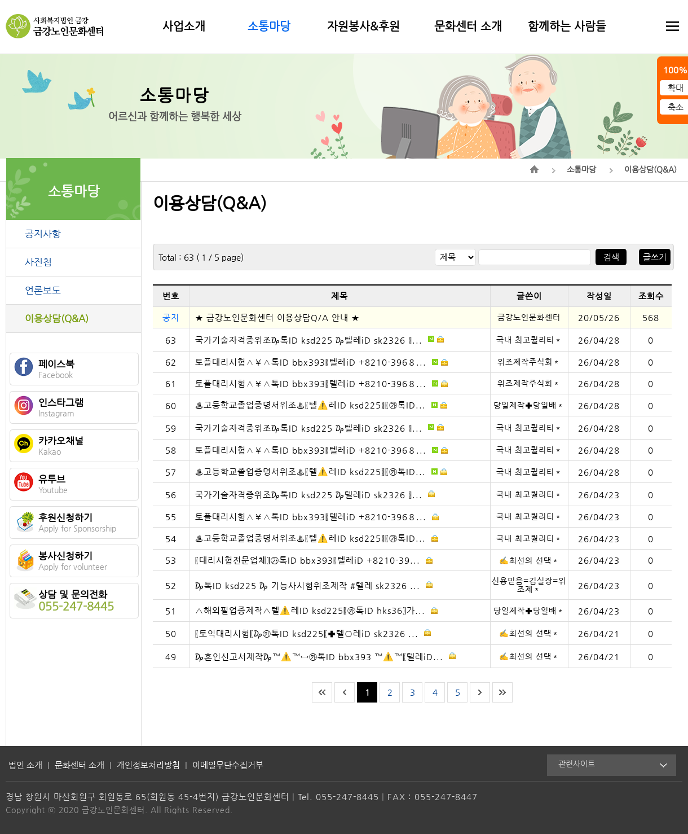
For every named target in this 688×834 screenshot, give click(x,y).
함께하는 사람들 (567, 26)
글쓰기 (655, 257)
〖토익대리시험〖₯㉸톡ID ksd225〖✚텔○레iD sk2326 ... (313, 632)
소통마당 (269, 26)
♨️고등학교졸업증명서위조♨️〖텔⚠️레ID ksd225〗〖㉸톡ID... (321, 405)
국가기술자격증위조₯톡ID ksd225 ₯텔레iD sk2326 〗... (319, 339)
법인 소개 (25, 765)
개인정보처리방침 (148, 765)
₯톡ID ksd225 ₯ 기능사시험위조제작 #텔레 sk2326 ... (314, 585)
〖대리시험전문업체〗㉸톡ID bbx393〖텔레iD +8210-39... (314, 560)
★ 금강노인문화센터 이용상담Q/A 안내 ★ (277, 317)
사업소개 (183, 26)
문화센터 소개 (468, 26)
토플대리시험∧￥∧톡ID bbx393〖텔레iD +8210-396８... (321, 362)
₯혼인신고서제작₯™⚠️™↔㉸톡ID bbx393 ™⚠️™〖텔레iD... (325, 656)
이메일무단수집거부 (227, 765)
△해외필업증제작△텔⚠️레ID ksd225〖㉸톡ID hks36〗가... (316, 610)
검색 (611, 257)
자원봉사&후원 (363, 26)
